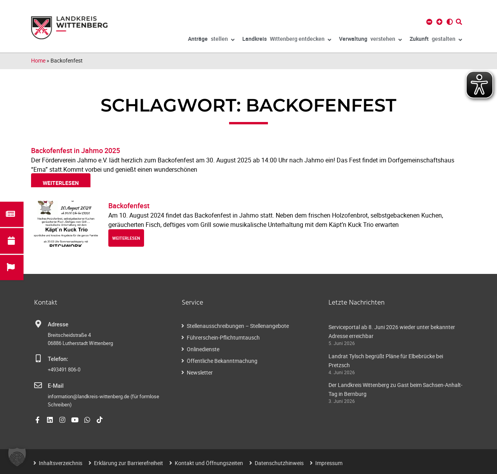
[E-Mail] (38, 385)
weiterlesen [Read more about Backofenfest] (126, 238)
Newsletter (200, 372)
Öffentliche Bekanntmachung (222, 360)
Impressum (328, 463)
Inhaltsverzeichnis (60, 463)
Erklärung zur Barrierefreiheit (128, 463)
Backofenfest (128, 205)
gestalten (436, 40)
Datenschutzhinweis (279, 463)
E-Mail (56, 386)
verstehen (370, 40)
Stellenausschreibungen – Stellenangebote (238, 325)
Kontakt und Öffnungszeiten (209, 463)
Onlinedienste (203, 349)
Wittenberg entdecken (286, 40)
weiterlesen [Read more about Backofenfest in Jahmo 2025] (61, 182)
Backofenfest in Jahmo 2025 (75, 150)
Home (38, 60)
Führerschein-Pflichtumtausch (223, 337)
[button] (17, 457)
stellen (211, 40)
